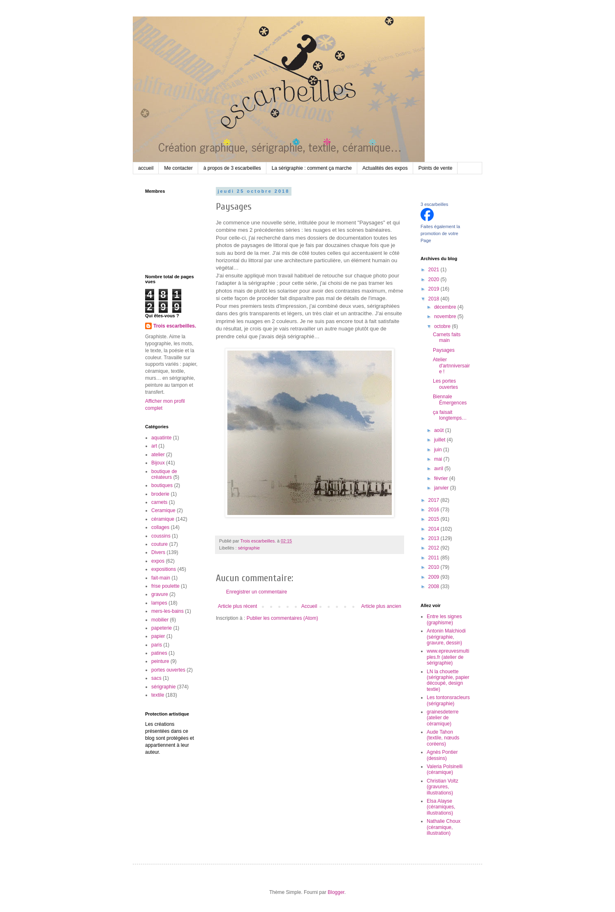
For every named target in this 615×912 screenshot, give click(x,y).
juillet (440, 440)
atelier (158, 454)
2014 (434, 529)
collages (160, 527)
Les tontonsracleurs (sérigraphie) (448, 700)
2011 (434, 558)
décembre (446, 307)
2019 (434, 289)
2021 (434, 269)
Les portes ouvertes (445, 384)
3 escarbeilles (434, 204)
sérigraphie (249, 547)
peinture (160, 661)
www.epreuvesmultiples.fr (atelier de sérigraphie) (448, 657)
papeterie (161, 628)
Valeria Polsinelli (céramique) (444, 769)
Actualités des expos (385, 168)
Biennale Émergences (450, 399)
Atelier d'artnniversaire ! (451, 365)
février (441, 478)
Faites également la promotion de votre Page (440, 233)
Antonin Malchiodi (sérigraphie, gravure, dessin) (446, 637)
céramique (162, 519)
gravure (159, 594)
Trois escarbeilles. (174, 326)
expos (157, 561)
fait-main (160, 578)
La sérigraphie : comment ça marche (312, 168)
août (439, 430)
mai (439, 459)
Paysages (444, 350)
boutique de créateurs (164, 474)
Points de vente (435, 168)
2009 (434, 577)
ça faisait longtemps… (450, 415)
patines (159, 653)
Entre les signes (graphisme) (444, 619)
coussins (161, 536)
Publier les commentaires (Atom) (282, 618)
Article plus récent (237, 606)
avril (439, 468)
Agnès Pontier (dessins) (442, 755)
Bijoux (158, 463)
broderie (160, 494)
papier (158, 636)
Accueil (309, 606)
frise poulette (165, 586)
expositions (163, 569)
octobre (443, 326)
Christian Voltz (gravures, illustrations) (442, 787)
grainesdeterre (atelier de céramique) (442, 718)
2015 (434, 519)
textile (157, 695)
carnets (159, 502)
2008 (434, 586)
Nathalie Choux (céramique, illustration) (443, 827)
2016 (434, 510)
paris (156, 645)
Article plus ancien (381, 606)
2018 (434, 299)
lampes (159, 603)
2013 (434, 538)
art (154, 446)
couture (159, 544)
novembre (446, 316)
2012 (434, 548)
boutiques (162, 485)
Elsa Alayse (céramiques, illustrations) (441, 807)
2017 (434, 500)
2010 (434, 567)
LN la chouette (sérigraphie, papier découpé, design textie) (448, 680)
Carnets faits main (446, 337)
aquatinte (161, 438)
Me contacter (178, 168)
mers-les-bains (167, 611)
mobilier (160, 620)
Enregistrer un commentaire (256, 592)
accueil (145, 168)
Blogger (336, 892)
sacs (156, 678)
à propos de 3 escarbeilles (232, 168)
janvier (442, 488)
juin (438, 450)
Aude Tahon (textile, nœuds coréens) (443, 738)
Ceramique (163, 510)
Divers (158, 552)
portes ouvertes (168, 670)
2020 (434, 279)
